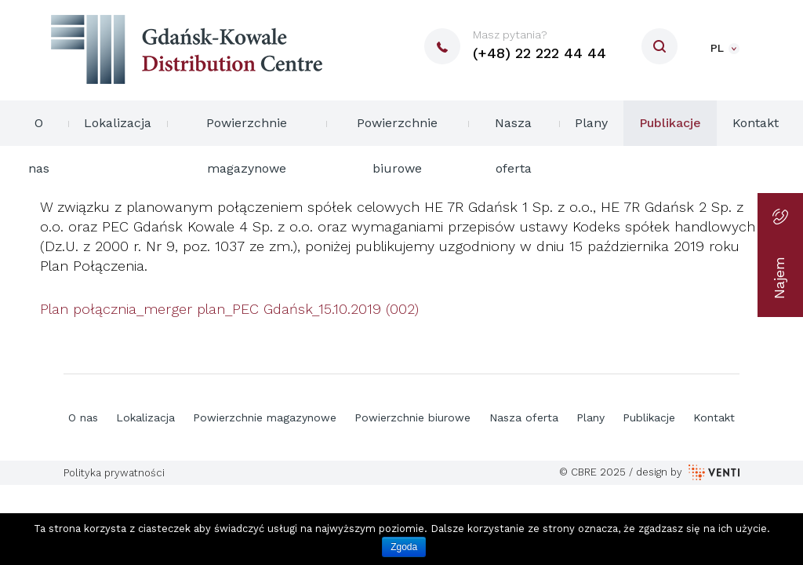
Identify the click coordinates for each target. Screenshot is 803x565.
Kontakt (755, 122)
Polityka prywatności (114, 473)
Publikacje (670, 122)
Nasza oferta (513, 130)
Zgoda (404, 546)
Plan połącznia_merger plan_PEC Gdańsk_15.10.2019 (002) (229, 309)
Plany (591, 122)
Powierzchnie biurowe (397, 130)
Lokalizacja (117, 122)
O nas (38, 130)
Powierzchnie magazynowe (246, 130)
